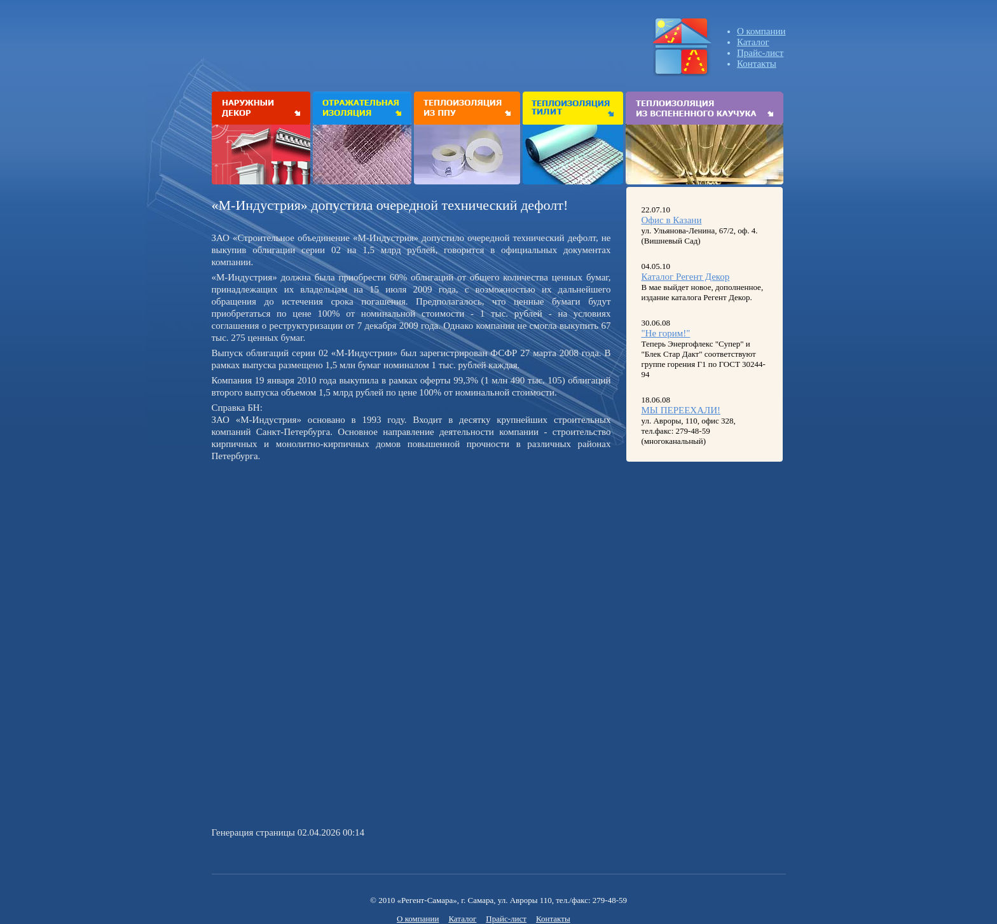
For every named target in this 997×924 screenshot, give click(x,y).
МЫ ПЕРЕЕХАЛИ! (681, 410)
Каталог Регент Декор (686, 277)
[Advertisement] (318, 554)
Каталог (753, 42)
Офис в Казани (672, 220)
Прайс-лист (760, 53)
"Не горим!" (666, 333)
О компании (761, 31)
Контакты (756, 64)
